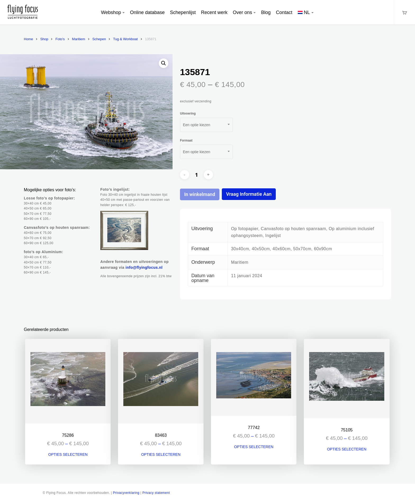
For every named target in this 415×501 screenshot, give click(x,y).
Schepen (99, 39)
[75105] (346, 378)
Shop (44, 39)
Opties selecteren (68, 454)
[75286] (68, 381)
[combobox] (206, 125)
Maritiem (78, 39)
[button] (163, 63)
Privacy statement (156, 493)
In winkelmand (199, 194)
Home (28, 39)
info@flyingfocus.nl (144, 267)
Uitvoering (188, 113)
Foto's (60, 39)
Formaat (186, 140)
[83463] (161, 381)
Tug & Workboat (125, 39)
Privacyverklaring (126, 493)
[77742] (253, 377)
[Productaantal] (196, 174)
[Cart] (404, 12)
